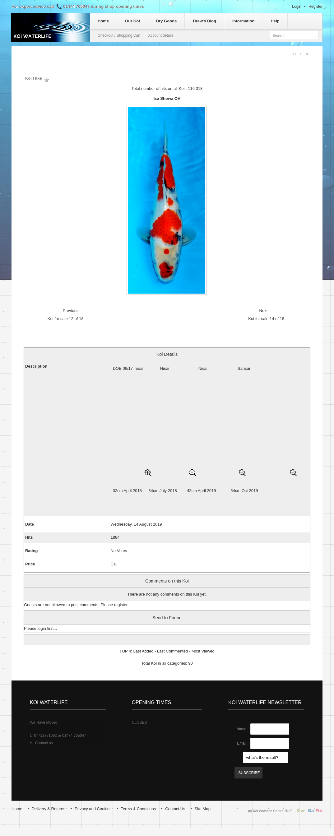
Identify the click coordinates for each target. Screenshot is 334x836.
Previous (71, 310)
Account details (160, 35)
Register (315, 6)
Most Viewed (203, 651)
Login (296, 6)
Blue (311, 810)
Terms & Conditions (138, 808)
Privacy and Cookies (93, 808)
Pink (319, 810)
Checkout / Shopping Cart (119, 35)
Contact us (44, 743)
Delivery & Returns (48, 808)
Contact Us (175, 808)
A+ (294, 54)
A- (309, 54)
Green (302, 810)
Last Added (143, 651)
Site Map (203, 808)
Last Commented (172, 651)
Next (263, 310)
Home (17, 808)
